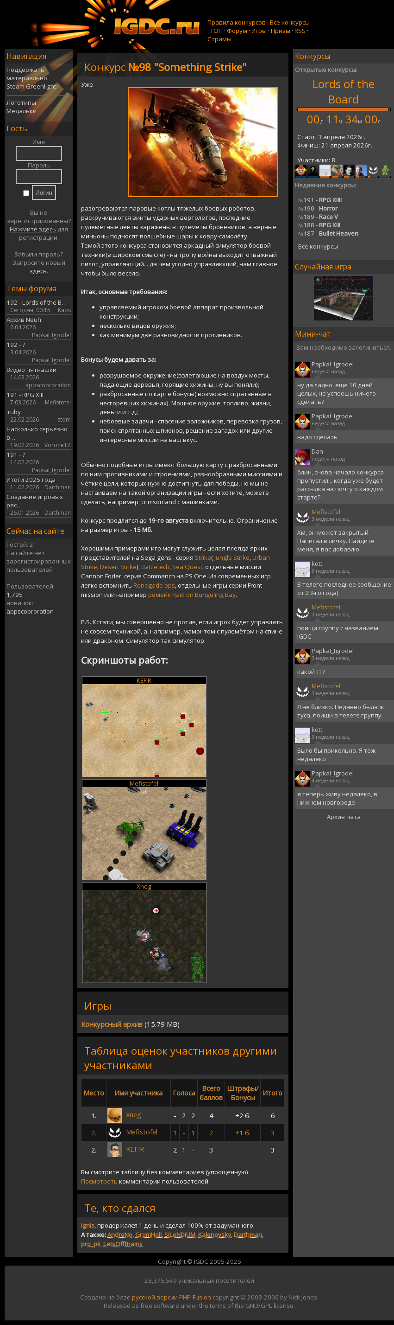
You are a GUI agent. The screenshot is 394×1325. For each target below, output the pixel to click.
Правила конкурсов (236, 22)
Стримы (219, 39)
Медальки (21, 111)
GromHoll (148, 1234)
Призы (280, 30)
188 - (319, 225)
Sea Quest (187, 567)
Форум (237, 30)
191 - (320, 200)
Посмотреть (99, 1181)
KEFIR (144, 680)
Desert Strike (118, 567)
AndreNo (119, 1234)
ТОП (216, 30)
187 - (328, 233)
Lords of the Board (344, 91)
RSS (300, 30)
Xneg (144, 886)
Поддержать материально (26, 73)
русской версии (155, 1297)
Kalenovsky (214, 1234)
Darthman (248, 1234)
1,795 (14, 594)
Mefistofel (144, 783)
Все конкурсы (290, 22)
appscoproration (30, 611)
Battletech (155, 567)
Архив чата (344, 817)
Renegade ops (154, 585)
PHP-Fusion (195, 1297)
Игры (259, 30)
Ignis (87, 1225)
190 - (318, 208)
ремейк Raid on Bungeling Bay (192, 594)
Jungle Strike (232, 557)
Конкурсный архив (112, 1024)
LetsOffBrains (123, 1244)
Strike (203, 557)
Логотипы (21, 102)
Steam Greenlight (31, 86)
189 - (318, 216)
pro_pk (90, 1244)
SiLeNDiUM (179, 1234)
